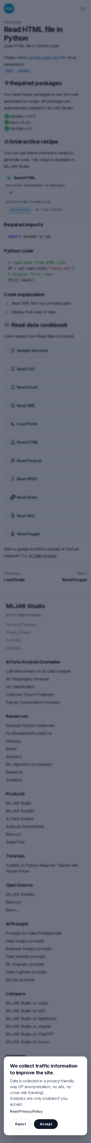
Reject (20, 1124)
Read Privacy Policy (26, 1111)
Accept (46, 1124)
